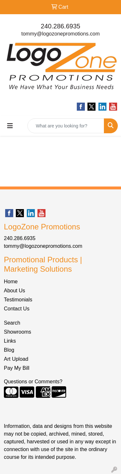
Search (12, 323)
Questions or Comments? (33, 381)
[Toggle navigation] (10, 125)
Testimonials (18, 299)
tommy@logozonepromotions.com (60, 33)
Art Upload (16, 359)
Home (11, 281)
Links (10, 341)
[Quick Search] (65, 125)
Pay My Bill (16, 368)
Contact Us (16, 308)
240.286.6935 (60, 26)
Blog (9, 350)
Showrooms (17, 332)
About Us (14, 290)
